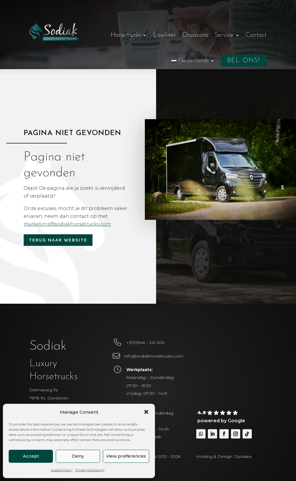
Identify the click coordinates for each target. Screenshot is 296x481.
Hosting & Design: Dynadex (224, 456)
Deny (78, 456)
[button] (146, 412)
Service (224, 35)
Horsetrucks (126, 35)
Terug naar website (58, 240)
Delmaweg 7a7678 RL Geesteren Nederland (49, 397)
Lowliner (164, 35)
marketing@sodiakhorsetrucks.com (69, 224)
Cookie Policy (62, 470)
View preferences (126, 456)
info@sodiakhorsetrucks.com (153, 356)
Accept (31, 456)
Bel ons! (243, 60)
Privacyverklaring (89, 470)
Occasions (195, 35)
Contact (256, 35)
